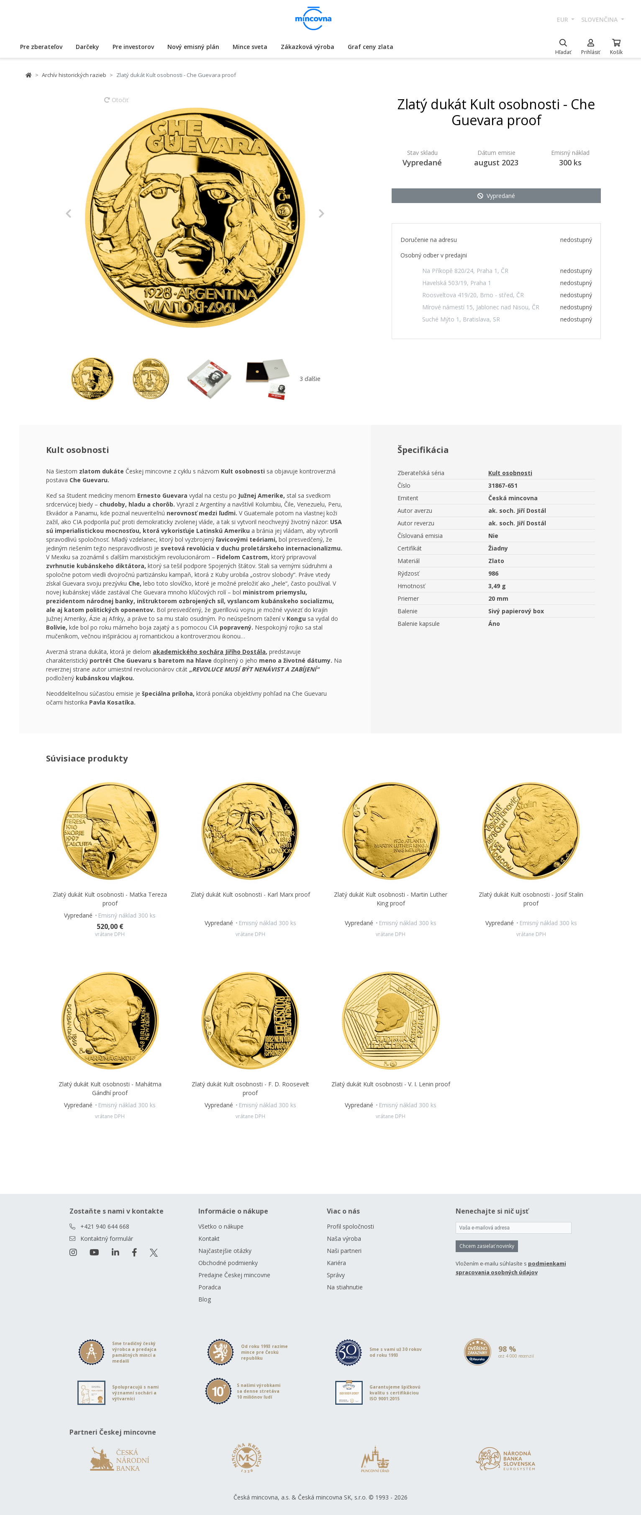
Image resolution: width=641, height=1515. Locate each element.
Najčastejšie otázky (224, 1251)
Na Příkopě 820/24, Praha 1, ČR (465, 271)
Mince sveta (250, 47)
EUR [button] (563, 19)
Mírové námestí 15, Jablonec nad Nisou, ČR (480, 307)
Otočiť (116, 104)
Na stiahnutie (345, 1287)
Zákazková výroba (307, 47)
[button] (84, 213)
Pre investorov (133, 47)
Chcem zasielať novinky (486, 1246)
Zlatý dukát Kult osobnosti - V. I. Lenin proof (390, 1084)
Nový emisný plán (193, 47)
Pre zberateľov (41, 47)
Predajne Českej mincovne (234, 1275)
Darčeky (87, 47)
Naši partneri (344, 1251)
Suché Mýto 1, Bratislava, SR (461, 319)
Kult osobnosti (510, 473)
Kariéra (336, 1263)
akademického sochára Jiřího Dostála (209, 652)
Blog (204, 1299)
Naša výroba (344, 1238)
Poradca (209, 1287)
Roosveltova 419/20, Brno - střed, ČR (473, 295)
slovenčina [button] (600, 19)
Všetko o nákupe (221, 1226)
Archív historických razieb (74, 75)
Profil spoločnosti (350, 1226)
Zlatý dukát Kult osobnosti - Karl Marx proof (250, 894)
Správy (336, 1275)
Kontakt (209, 1238)
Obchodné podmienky (228, 1263)
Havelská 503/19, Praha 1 (456, 283)
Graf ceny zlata (370, 47)
